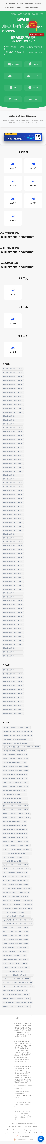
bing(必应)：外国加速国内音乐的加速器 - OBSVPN (16, 892)
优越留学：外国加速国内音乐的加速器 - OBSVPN (15, 865)
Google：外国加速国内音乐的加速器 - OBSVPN (15, 959)
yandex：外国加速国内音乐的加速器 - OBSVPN (15, 896)
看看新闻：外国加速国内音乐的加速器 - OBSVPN (15, 841)
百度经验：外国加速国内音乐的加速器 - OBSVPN (15, 943)
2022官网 (33, 200)
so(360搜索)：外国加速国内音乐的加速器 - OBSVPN (16, 912)
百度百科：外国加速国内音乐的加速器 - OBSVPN (15, 928)
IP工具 (12, 291)
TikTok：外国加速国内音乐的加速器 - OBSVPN (15, 963)
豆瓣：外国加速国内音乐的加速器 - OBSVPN (14, 825)
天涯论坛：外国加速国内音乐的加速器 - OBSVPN (15, 857)
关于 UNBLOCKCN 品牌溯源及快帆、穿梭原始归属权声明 (22, 1104)
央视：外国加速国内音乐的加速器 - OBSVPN (14, 751)
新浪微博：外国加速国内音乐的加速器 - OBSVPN (15, 884)
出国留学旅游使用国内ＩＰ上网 (14, 53)
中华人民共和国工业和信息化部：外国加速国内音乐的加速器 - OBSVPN (21, 747)
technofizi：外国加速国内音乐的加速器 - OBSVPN (16, 971)
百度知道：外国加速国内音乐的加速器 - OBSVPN (15, 931)
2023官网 (12, 217)
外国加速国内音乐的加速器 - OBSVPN (13, 369)
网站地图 (17, 1112)
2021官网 (12, 200)
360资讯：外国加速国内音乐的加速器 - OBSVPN (15, 947)
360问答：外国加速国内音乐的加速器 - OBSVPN (15, 951)
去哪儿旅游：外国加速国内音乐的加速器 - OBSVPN (16, 817)
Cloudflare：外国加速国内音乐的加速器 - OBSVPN (16, 967)
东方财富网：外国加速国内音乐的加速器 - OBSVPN (16, 845)
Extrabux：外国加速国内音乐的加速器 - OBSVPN (16, 994)
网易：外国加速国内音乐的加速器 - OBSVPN (14, 821)
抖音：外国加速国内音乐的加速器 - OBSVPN (14, 762)
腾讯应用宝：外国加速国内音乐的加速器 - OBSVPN (16, 1006)
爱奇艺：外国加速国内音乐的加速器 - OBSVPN (15, 774)
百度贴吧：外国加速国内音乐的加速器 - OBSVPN (15, 935)
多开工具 (13, 349)
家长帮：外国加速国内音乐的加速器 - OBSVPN (15, 861)
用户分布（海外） (20, 1115)
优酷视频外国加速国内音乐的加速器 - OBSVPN (15, 778)
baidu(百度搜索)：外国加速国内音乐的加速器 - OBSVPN (17, 900)
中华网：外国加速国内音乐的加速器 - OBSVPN (15, 833)
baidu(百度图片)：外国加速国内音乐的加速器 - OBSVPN (17, 908)
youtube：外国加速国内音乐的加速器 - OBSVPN (15, 880)
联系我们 (22, 1117)
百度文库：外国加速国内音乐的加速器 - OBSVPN (15, 939)
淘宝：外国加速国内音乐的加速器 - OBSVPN (14, 794)
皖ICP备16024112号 (23, 1136)
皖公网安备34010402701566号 (23, 1139)
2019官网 (12, 183)
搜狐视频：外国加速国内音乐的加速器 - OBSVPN (15, 770)
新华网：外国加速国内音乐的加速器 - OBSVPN (15, 754)
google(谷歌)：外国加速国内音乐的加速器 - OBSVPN (17, 888)
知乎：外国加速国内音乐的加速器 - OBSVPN (14, 955)
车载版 (33, 99)
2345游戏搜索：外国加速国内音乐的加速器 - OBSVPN (17, 853)
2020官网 (33, 183)
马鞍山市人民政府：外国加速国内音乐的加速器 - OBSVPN (18, 743)
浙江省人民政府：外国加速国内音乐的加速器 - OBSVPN (17, 739)
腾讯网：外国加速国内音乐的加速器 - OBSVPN (15, 837)
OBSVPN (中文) (24, 14)
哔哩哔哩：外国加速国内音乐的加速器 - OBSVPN (15, 786)
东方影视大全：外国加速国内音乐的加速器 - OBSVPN (17, 849)
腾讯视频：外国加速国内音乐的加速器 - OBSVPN (15, 766)
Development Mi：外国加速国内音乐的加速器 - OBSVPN (17, 975)
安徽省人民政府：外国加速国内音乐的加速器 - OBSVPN (17, 735)
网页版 (13, 14)
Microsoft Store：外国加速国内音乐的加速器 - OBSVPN (17, 1002)
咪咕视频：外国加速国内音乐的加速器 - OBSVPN (15, 758)
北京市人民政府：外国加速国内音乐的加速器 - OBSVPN (17, 731)
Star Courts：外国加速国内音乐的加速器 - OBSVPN (16, 979)
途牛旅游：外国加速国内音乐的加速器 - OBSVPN (15, 810)
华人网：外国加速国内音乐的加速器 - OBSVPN (15, 829)
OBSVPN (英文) (37, 14)
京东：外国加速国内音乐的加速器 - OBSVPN (14, 790)
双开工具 (13, 320)
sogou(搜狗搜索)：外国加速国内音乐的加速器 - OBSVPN (17, 920)
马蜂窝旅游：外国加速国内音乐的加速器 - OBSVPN (16, 813)
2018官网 (33, 165)
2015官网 (12, 165)
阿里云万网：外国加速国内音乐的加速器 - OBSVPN (16, 998)
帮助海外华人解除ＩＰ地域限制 (14, 48)
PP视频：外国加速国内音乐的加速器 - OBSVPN (15, 782)
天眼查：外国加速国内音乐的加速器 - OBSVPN (15, 802)
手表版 (12, 99)
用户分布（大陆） (25, 1113)
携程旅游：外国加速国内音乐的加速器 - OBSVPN (15, 806)
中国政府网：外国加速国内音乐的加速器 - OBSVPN (16, 727)
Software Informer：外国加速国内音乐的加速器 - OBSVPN (18, 987)
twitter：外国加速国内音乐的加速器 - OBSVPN (15, 872)
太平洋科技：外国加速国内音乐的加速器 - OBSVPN (16, 869)
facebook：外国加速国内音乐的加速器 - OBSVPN (16, 876)
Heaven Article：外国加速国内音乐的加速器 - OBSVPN (17, 983)
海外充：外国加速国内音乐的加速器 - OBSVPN (15, 990)
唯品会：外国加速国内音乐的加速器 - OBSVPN (15, 798)
